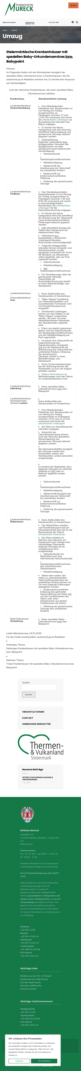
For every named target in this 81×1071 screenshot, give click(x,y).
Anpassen (19, 1061)
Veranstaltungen (33, 711)
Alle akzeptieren (44, 1061)
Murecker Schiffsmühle (30, 985)
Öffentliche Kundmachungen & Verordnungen (37, 778)
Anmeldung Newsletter (29, 23)
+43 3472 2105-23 (29, 942)
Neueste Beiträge (32, 769)
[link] (40, 648)
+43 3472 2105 (53, 22)
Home (5, 30)
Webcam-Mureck (9, 22)
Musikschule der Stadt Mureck (34, 979)
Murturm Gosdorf (28, 988)
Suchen (26, 682)
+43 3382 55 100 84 (30, 949)
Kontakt (27, 717)
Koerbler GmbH (47, 1066)
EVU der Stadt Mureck (30, 982)
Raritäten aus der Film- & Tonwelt (35, 975)
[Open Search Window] (77, 22)
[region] (33, 1050)
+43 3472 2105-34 (29, 936)
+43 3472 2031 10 (29, 955)
